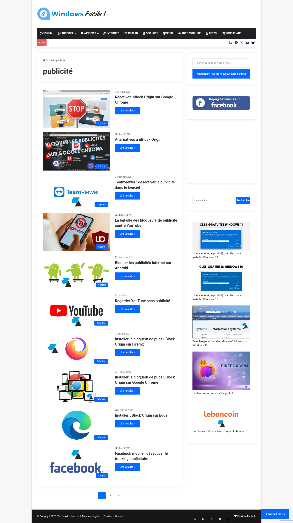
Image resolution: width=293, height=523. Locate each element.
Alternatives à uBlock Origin (138, 139)
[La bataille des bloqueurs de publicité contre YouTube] (76, 232)
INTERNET (111, 33)
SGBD (168, 33)
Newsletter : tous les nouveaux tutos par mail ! (222, 73)
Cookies (108, 516)
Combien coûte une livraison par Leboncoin (219, 431)
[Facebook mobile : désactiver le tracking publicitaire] (76, 463)
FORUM (46, 33)
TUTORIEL (66, 33)
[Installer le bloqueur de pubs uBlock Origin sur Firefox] (76, 349)
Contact (119, 516)
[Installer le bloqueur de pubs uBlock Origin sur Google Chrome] (76, 387)
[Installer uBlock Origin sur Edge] (76, 425)
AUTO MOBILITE (189, 33)
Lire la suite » (127, 110)
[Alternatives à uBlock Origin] (76, 151)
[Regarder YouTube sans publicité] (76, 310)
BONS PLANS (232, 33)
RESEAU (131, 33)
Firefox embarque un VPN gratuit (212, 393)
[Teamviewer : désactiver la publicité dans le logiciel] (76, 192)
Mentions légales (91, 516)
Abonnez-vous (275, 514)
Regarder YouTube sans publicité (142, 301)
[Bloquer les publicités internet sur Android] (76, 272)
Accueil (48, 60)
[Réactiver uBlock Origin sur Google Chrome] (76, 109)
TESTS (211, 33)
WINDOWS (88, 33)
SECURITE (150, 33)
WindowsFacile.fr (246, 516)
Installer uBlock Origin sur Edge (141, 415)
